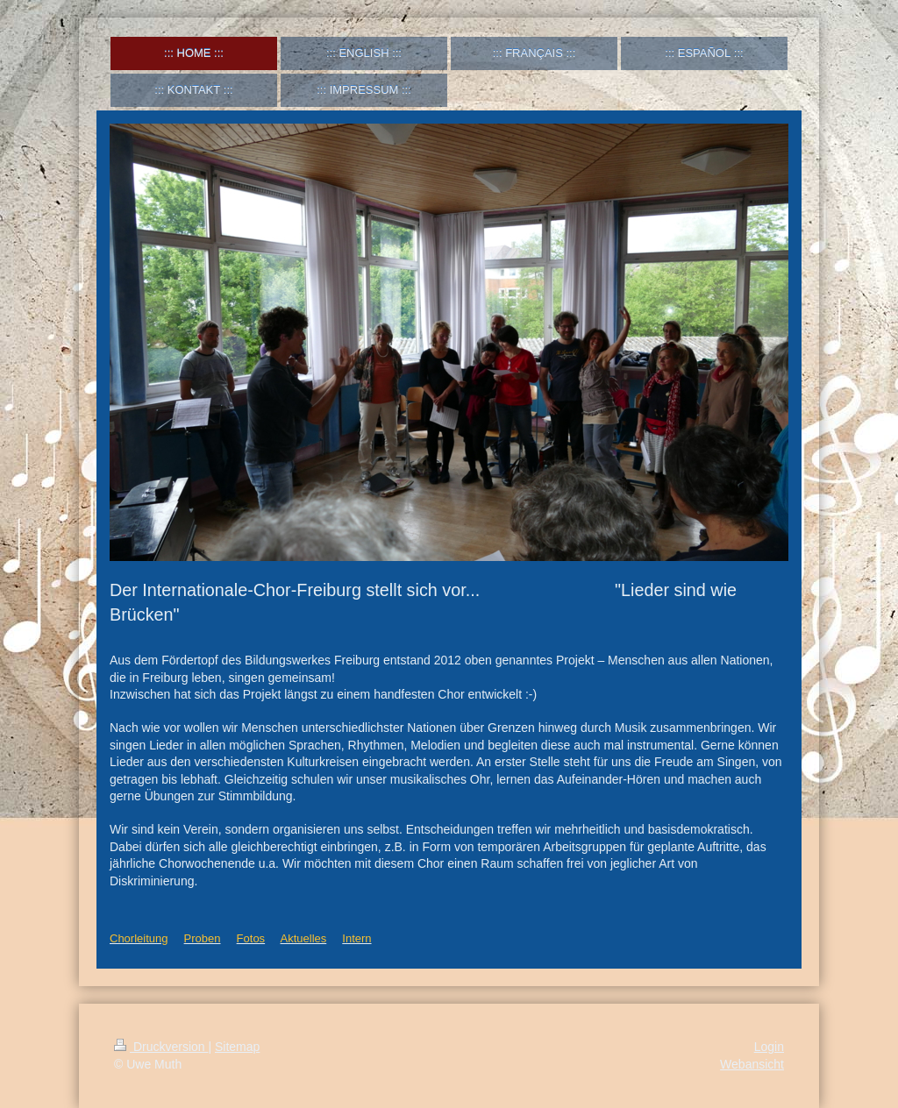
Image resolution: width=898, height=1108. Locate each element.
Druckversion (161, 1047)
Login (769, 1047)
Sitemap (237, 1047)
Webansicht (752, 1064)
